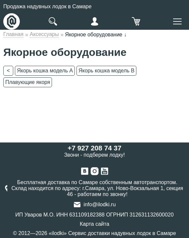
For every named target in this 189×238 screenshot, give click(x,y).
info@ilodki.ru (99, 204)
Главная (13, 34)
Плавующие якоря (27, 82)
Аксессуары (44, 34)
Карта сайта (94, 224)
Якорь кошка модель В (106, 70)
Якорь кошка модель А (45, 70)
